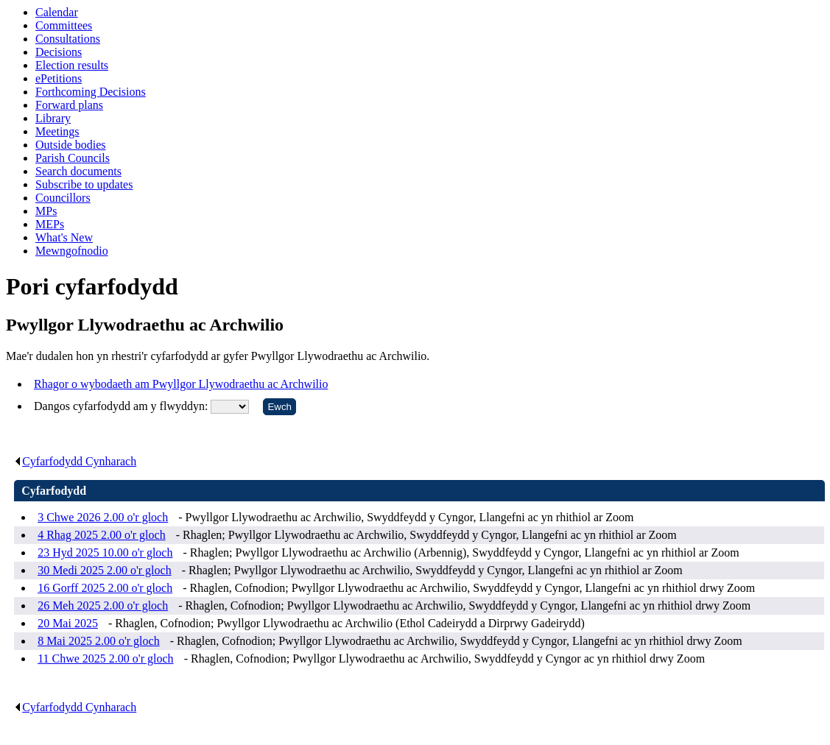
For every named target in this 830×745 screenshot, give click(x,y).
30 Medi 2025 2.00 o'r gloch (105, 570)
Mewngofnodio (71, 250)
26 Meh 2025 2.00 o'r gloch (103, 605)
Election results (71, 65)
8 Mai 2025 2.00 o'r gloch (99, 641)
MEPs (49, 224)
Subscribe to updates (84, 184)
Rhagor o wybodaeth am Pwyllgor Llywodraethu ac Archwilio (181, 384)
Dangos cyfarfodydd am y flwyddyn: (122, 406)
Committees (63, 25)
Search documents (78, 171)
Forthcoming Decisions (90, 91)
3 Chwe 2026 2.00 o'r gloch (103, 517)
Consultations (67, 38)
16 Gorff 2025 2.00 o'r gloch (105, 588)
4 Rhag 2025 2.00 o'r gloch (102, 535)
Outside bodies (70, 144)
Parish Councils (72, 158)
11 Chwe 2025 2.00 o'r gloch (106, 658)
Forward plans (69, 105)
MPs (46, 211)
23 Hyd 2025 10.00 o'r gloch (105, 552)
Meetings (57, 131)
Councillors (63, 197)
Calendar (56, 12)
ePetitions (58, 78)
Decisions (58, 52)
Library (53, 118)
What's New (64, 237)
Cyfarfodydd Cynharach (75, 461)
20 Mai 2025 (68, 623)
